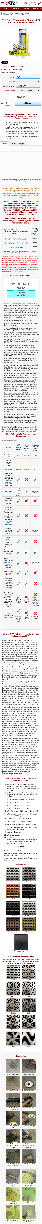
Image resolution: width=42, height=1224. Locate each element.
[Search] (26, 3)
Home (6, 8)
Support (26, 8)
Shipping (22, 143)
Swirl (13, 1039)
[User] (34, 3)
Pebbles (13, 1006)
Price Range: (5, 69)
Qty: (2, 103)
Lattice (29, 1022)
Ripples (13, 1022)
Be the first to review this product (12, 66)
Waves (29, 1039)
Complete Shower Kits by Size (13, 15)
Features (4, 144)
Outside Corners (10, 91)
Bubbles (29, 989)
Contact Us (37, 8)
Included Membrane (9, 86)
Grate (13, 82)
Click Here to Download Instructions (21, 294)
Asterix (29, 972)
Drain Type (11, 77)
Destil (29, 1006)
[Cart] (39, 3)
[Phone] (30, 3)
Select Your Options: (8, 72)
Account (16, 8)
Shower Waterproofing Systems (18, 13)
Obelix (13, 989)
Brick (13, 972)
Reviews (13, 143)
